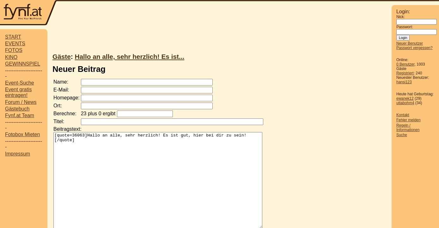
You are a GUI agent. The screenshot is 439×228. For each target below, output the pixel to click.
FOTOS (13, 50)
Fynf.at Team (19, 115)
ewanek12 (405, 98)
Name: (60, 82)
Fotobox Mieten (22, 134)
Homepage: (66, 97)
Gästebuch (17, 108)
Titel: (58, 121)
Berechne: (64, 113)
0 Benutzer (405, 64)
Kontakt (402, 115)
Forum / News (21, 102)
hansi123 (404, 82)
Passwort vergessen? (414, 48)
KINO (11, 57)
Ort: (57, 105)
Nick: (400, 17)
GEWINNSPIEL (22, 63)
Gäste (61, 56)
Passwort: (404, 27)
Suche (401, 135)
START (13, 37)
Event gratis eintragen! (18, 92)
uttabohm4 (405, 103)
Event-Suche (19, 83)
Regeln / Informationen (407, 127)
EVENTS (15, 43)
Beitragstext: (67, 129)
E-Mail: (61, 89)
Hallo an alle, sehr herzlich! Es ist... (130, 56)
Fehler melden (408, 120)
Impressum (17, 153)
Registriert (405, 73)
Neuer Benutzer (409, 43)
